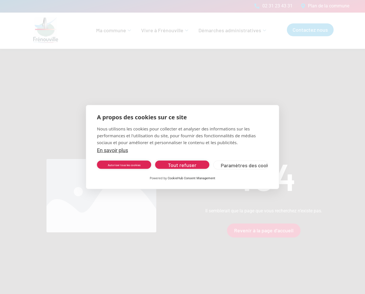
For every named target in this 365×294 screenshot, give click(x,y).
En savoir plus (112, 150)
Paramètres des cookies (244, 165)
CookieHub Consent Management (191, 178)
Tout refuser (182, 165)
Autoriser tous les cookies (124, 164)
